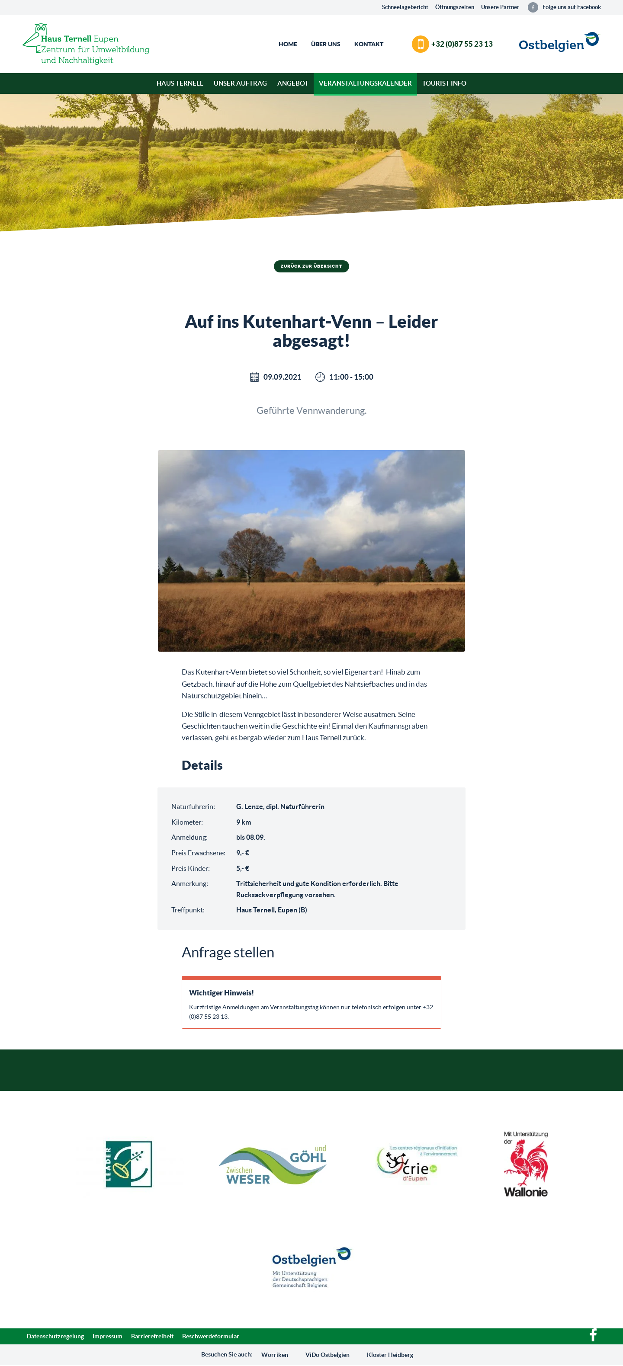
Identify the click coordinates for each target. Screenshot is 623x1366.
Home (288, 44)
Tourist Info (444, 83)
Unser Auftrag (240, 83)
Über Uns (325, 44)
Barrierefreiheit (152, 1337)
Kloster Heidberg (390, 1355)
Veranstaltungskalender (365, 83)
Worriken (274, 1355)
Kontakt (368, 44)
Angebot (292, 83)
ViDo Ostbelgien (327, 1355)
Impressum (107, 1337)
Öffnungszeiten (454, 7)
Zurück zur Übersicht (311, 266)
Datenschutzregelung (55, 1337)
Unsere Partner (500, 7)
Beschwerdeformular (210, 1337)
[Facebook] (593, 1340)
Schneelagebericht (405, 7)
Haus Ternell (180, 83)
